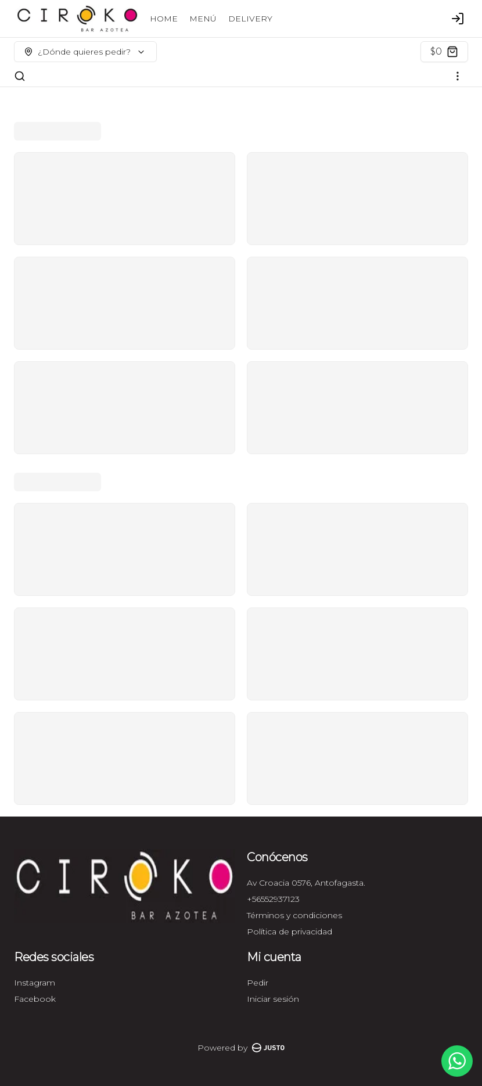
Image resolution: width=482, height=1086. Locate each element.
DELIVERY (250, 18)
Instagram (34, 982)
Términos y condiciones (294, 915)
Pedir (257, 982)
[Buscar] (20, 76)
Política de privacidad (289, 931)
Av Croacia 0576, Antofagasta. (306, 883)
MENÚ (203, 18)
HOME (164, 18)
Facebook (35, 999)
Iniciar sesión (273, 999)
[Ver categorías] (457, 76)
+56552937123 (273, 899)
